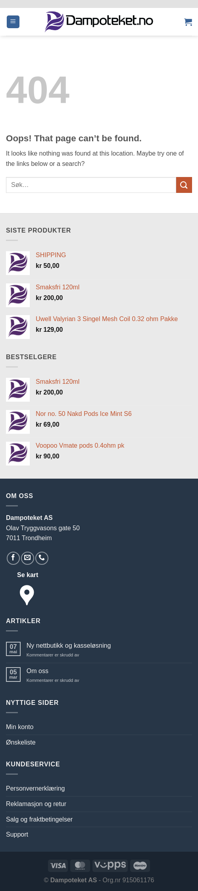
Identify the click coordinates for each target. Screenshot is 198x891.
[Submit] (184, 184)
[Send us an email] (27, 558)
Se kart (27, 575)
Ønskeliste (21, 742)
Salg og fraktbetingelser (39, 819)
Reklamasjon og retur (36, 804)
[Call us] (41, 558)
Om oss (37, 671)
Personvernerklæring (35, 788)
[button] (13, 22)
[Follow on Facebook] (13, 558)
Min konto (19, 727)
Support (17, 834)
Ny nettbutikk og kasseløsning (69, 645)
